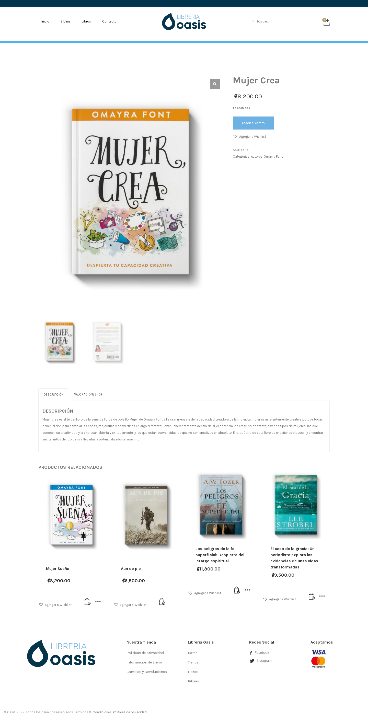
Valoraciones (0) (88, 393)
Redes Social (261, 641)
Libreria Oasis (201, 641)
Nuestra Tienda (141, 641)
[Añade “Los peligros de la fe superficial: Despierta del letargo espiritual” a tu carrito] (237, 589)
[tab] (53, 394)
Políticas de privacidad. (130, 711)
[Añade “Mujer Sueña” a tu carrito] (88, 601)
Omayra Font (273, 156)
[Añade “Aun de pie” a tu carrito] (162, 601)
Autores (256, 156)
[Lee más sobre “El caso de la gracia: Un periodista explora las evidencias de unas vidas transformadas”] (312, 595)
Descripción (54, 394)
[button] (249, 136)
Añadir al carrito (253, 123)
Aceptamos (321, 641)
